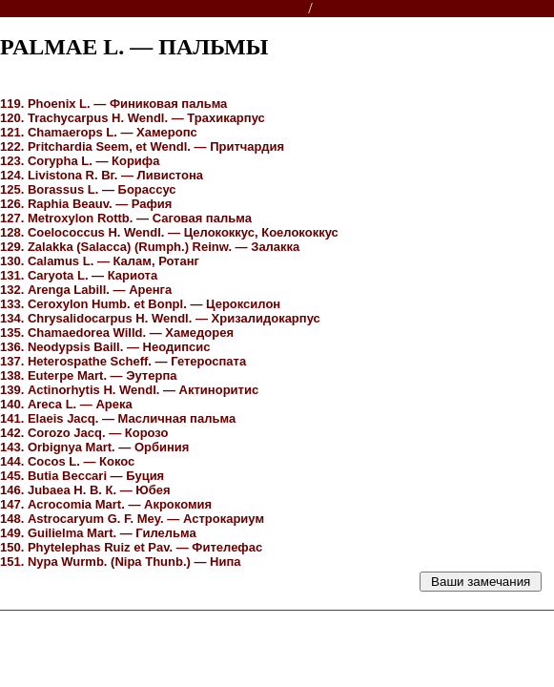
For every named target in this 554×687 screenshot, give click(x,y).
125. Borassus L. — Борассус (88, 189)
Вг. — (101, 175)
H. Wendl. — (160, 318)
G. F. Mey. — (132, 518)
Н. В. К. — (85, 490)
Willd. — (117, 332)
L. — (113, 103)
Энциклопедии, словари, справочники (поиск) (155, 9)
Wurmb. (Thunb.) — (120, 561)
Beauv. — (86, 204)
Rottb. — (126, 218)
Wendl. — (132, 118)
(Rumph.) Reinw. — (149, 246)
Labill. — (86, 289)
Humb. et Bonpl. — (140, 304)
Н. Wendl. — (169, 232)
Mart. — (88, 375)
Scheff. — (123, 361)
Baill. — (105, 347)
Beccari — (82, 475)
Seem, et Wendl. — (142, 146)
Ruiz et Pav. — (131, 547)
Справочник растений (401, 9)
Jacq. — (118, 418)
